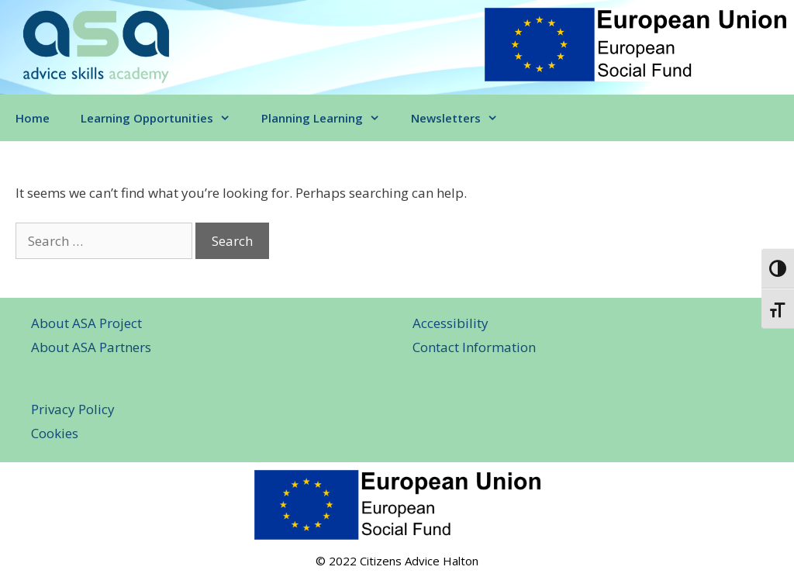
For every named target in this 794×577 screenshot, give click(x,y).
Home (33, 118)
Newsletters (462, 118)
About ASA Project (86, 323)
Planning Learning (328, 118)
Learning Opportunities (163, 118)
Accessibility (450, 323)
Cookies (54, 433)
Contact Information (474, 347)
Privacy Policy (73, 409)
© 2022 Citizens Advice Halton (397, 560)
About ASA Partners (91, 347)
